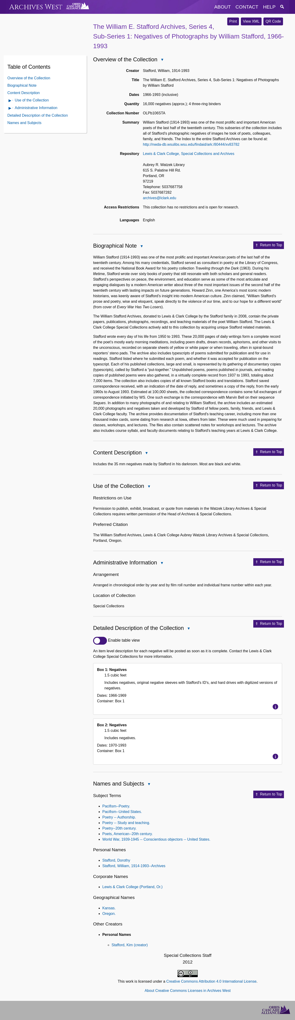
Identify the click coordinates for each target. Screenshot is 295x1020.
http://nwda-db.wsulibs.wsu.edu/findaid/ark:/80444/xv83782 (191, 144)
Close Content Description (146, 453)
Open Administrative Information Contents (10, 108)
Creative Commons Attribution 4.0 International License (211, 981)
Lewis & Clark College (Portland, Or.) (132, 887)
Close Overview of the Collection (162, 60)
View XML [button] (251, 21)
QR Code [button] (273, 21)
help (269, 6)
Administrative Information (36, 108)
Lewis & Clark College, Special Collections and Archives (188, 154)
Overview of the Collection (28, 78)
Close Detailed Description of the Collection (188, 628)
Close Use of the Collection (148, 486)
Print (233, 21)
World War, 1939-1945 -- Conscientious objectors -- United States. (156, 839)
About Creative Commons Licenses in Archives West (187, 991)
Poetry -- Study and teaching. (126, 823)
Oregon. (109, 914)
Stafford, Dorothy (116, 860)
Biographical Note (21, 85)
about (222, 6)
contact (247, 6)
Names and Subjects (24, 123)
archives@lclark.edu (159, 198)
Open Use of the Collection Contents (10, 100)
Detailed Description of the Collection (37, 115)
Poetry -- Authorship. (119, 817)
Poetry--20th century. (119, 828)
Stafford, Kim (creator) (130, 945)
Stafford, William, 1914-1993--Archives (133, 866)
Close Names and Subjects (148, 784)
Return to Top (268, 245)
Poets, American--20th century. (127, 834)
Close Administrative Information (161, 563)
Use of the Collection (32, 100)
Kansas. (109, 908)
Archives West (35, 7)
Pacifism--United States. (122, 812)
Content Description (23, 93)
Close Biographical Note (141, 246)
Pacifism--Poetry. (116, 806)
